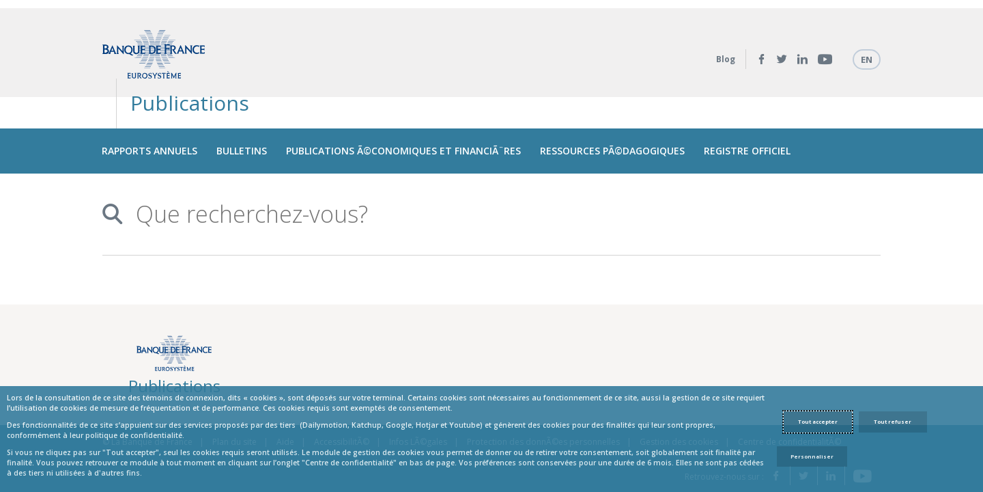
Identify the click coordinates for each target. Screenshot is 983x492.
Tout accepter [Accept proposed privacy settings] (818, 421)
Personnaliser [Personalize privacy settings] (812, 456)
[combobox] (486, 174)
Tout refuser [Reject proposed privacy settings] (892, 421)
